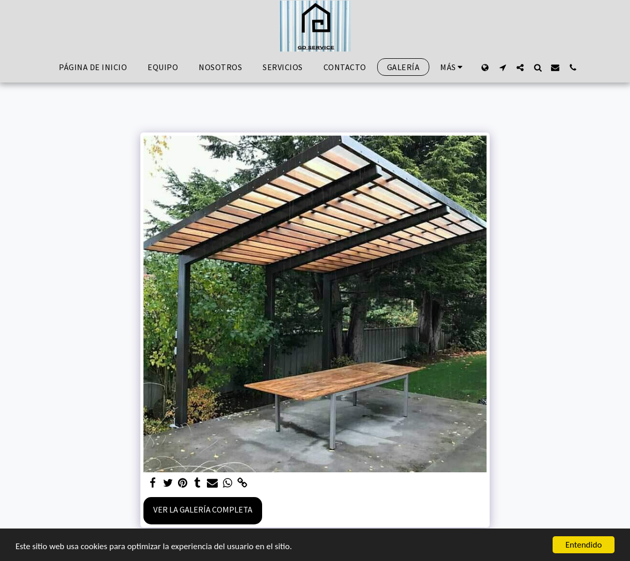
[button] (502, 67)
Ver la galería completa (202, 509)
